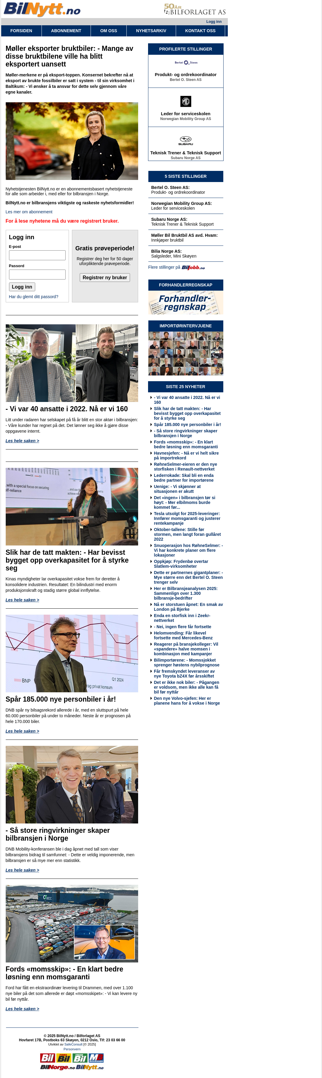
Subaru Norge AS (186, 159)
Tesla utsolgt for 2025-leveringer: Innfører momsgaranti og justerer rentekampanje (187, 518)
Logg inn (214, 22)
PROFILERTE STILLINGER (185, 49)
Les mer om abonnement (29, 211)
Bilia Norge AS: (166, 251)
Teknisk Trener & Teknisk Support (185, 153)
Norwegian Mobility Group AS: (181, 203)
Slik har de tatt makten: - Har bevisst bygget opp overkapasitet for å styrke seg (187, 413)
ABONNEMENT (66, 30)
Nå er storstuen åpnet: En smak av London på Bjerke (188, 607)
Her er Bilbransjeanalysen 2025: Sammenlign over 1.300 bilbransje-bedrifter (186, 593)
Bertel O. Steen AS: (170, 187)
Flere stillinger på (164, 267)
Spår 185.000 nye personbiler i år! (187, 424)
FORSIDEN (21, 30)
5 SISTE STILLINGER (185, 176)
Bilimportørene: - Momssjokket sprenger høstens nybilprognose (187, 662)
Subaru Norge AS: (169, 219)
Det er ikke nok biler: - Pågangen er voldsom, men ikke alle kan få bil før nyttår (186, 687)
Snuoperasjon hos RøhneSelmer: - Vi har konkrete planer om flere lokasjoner (188, 550)
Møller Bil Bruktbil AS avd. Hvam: (184, 235)
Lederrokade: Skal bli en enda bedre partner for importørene (184, 478)
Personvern (71, 1049)
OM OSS (108, 30)
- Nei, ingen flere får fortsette (183, 626)
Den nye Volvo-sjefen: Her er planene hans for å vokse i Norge (187, 701)
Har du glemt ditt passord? (33, 296)
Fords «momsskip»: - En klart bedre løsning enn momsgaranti (186, 444)
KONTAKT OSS (200, 30)
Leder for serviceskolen (186, 114)
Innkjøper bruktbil (167, 240)
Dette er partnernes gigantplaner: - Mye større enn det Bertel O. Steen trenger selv (188, 577)
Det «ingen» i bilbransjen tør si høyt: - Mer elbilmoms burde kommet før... (184, 502)
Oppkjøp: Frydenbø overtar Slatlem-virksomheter (181, 564)
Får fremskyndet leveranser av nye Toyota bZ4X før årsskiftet (184, 673)
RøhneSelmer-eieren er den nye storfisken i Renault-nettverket (185, 466)
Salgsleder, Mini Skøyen (174, 256)
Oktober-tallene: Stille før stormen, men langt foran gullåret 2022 (187, 534)
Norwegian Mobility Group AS (185, 120)
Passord (16, 266)
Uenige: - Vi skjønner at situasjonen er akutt (177, 489)
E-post (15, 246)
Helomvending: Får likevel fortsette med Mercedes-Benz (183, 635)
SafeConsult (73, 1044)
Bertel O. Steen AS (186, 81)
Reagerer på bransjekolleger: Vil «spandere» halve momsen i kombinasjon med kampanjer (186, 649)
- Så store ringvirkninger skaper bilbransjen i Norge (186, 433)
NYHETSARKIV (151, 30)
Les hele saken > (22, 440)
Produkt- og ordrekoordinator (185, 75)
